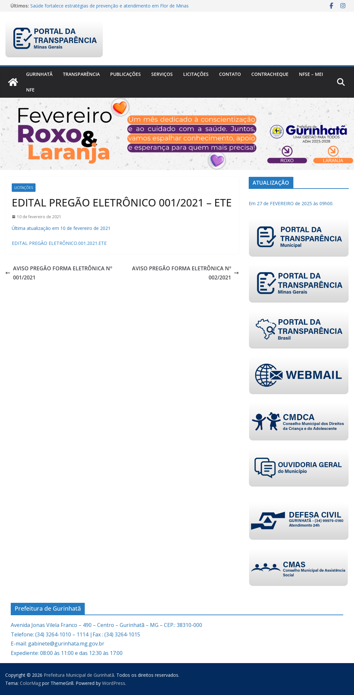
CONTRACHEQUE (269, 74)
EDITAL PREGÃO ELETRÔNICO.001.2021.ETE (59, 243)
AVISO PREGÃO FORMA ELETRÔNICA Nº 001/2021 (58, 273)
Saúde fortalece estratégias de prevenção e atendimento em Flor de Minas (109, 6)
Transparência (81, 74)
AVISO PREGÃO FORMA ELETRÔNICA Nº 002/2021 (185, 273)
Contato (230, 74)
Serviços (162, 74)
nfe (30, 90)
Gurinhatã (39, 74)
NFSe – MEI (311, 74)
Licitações (196, 74)
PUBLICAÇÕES (125, 74)
